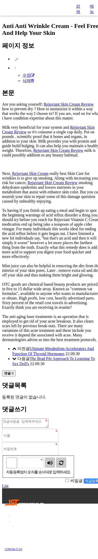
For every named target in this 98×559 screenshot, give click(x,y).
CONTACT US (13, 550)
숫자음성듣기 (50, 464)
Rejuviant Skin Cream (30, 173)
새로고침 (61, 464)
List (5, 487)
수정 (29, 75)
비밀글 (76, 482)
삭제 (28, 80)
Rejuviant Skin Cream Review (69, 104)
